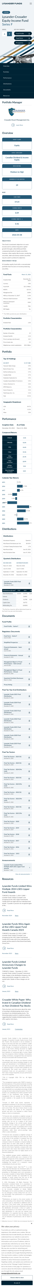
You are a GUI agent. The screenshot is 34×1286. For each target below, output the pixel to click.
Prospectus (23, 43)
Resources (6, 96)
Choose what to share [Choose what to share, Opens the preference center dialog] (17, 1277)
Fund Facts (23, 38)
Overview (6, 66)
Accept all (17, 1283)
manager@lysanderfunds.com (10, 1273)
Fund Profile (23, 33)
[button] (31, 4)
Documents (7, 90)
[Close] (32, 1223)
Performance (7, 78)
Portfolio (6, 72)
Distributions (7, 84)
